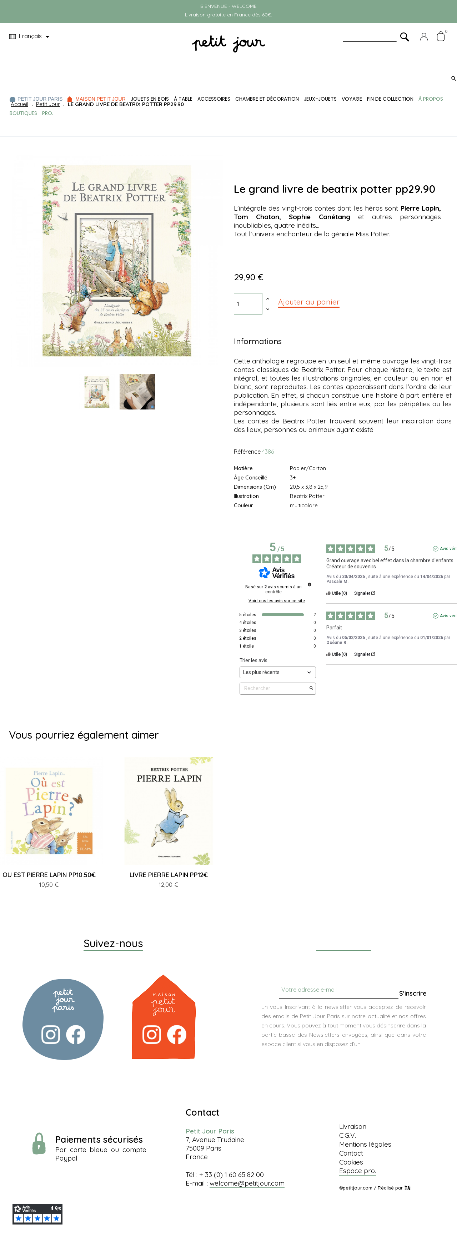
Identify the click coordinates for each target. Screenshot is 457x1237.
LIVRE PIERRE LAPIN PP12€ (169, 875)
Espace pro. (357, 1170)
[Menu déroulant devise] (30, 36)
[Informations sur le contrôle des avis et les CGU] (309, 584)
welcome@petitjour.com (247, 1183)
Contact (351, 1153)
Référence (247, 451)
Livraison (352, 1126)
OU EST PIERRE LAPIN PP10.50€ (49, 875)
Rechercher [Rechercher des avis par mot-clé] (274, 688)
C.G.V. (347, 1135)
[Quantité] (248, 304)
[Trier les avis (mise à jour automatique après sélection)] (278, 672)
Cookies (351, 1162)
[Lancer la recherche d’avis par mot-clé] (311, 688)
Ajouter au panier (309, 301)
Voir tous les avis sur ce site (276, 600)
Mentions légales (365, 1144)
